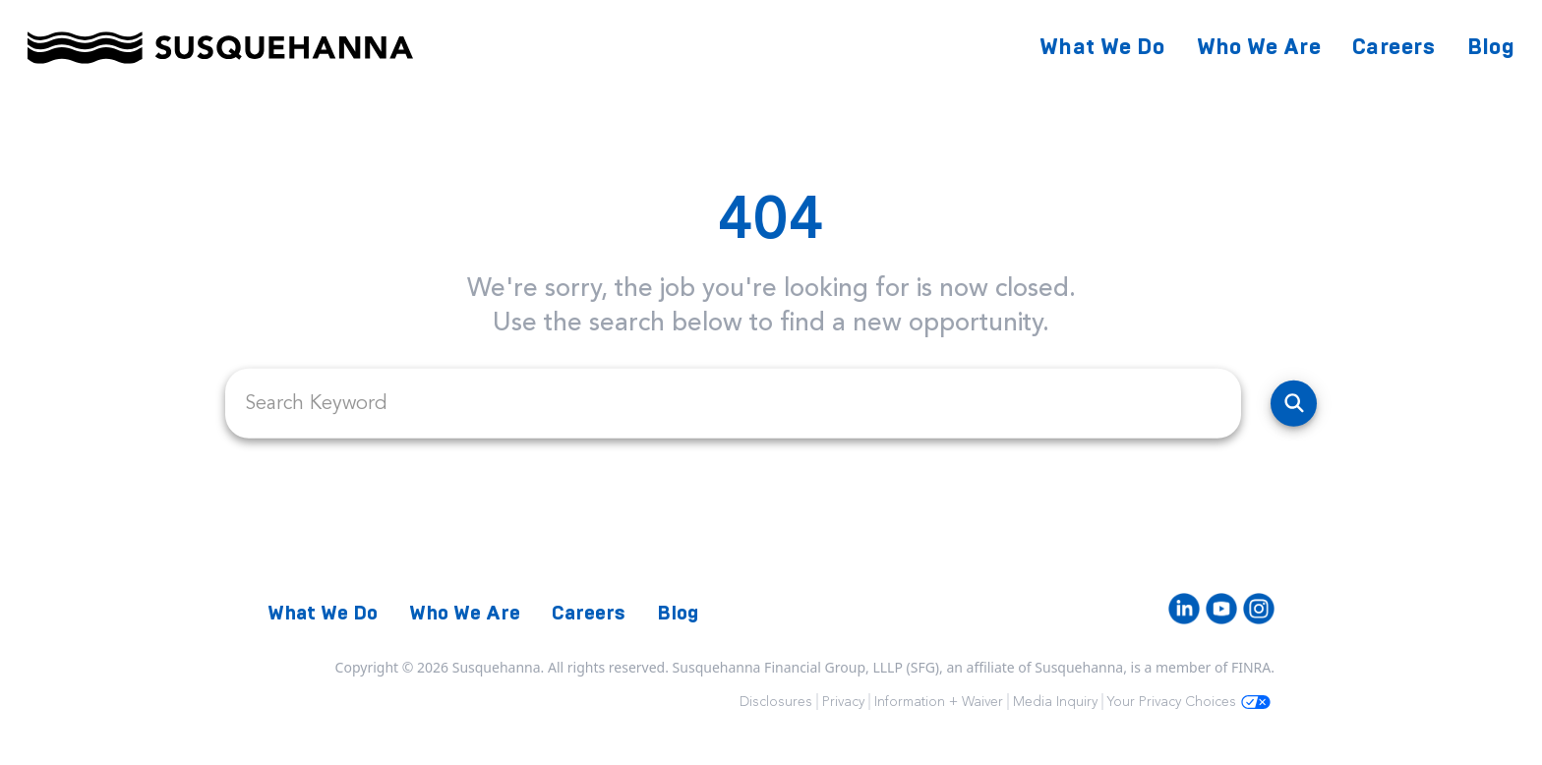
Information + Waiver (938, 701)
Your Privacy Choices (1189, 701)
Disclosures (776, 701)
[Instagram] (1259, 608)
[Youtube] (1221, 608)
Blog (1490, 46)
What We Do (1102, 46)
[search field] (733, 404)
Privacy (843, 701)
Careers (1393, 46)
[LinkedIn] (1184, 608)
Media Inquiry (1055, 701)
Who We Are (1259, 46)
